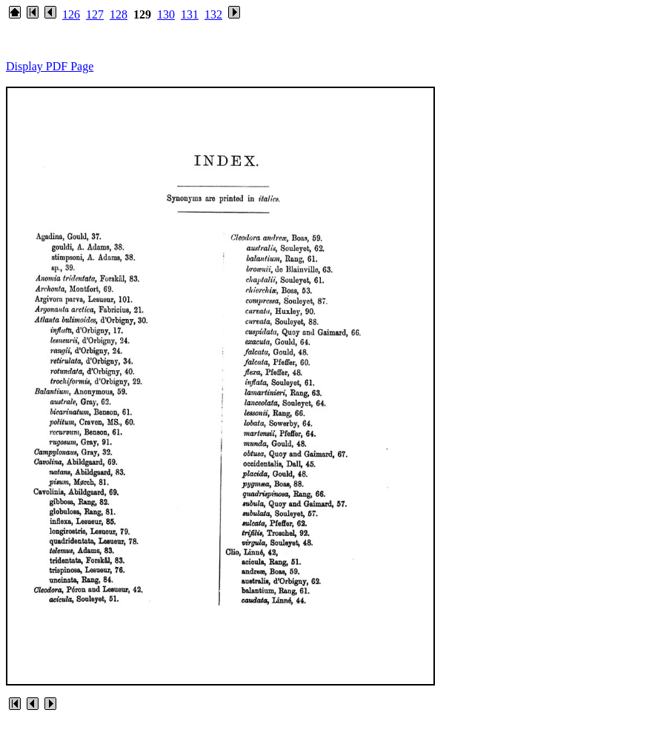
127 (95, 14)
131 (190, 14)
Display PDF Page (49, 66)
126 (71, 14)
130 (166, 14)
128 (118, 14)
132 (213, 14)
